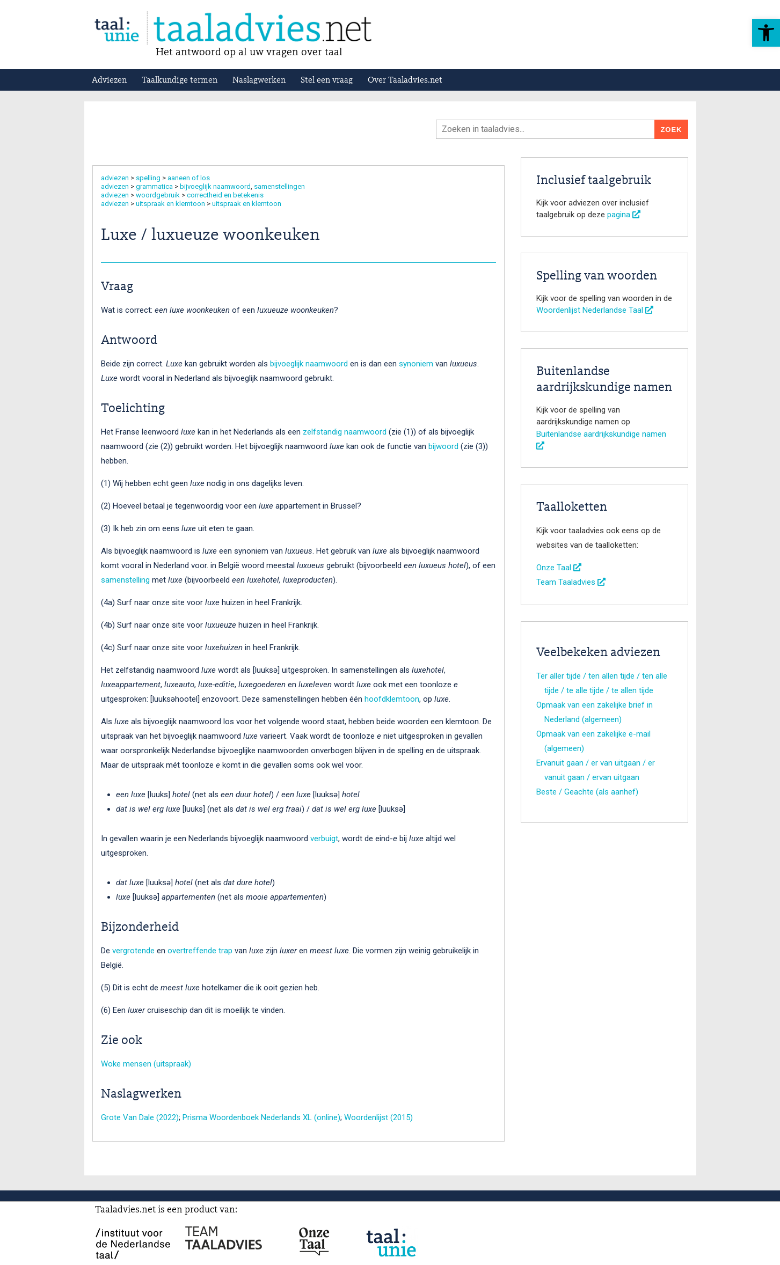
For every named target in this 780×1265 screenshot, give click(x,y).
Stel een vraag (327, 80)
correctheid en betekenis (225, 195)
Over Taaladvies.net (405, 80)
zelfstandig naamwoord (346, 432)
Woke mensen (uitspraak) (146, 1064)
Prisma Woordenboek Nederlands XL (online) (261, 1117)
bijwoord (444, 446)
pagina (623, 214)
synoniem (417, 364)
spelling (148, 178)
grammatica (154, 186)
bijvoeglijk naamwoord (215, 186)
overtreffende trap (199, 950)
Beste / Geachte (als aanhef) (587, 792)
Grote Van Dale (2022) (140, 1117)
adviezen (115, 178)
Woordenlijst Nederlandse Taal (594, 310)
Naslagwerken (259, 80)
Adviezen (109, 80)
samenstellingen (279, 186)
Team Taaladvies (571, 582)
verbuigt (324, 838)
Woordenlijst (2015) (378, 1117)
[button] (766, 33)
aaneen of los (188, 178)
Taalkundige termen (179, 80)
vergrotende (133, 950)
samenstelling (125, 580)
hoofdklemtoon (392, 699)
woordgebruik (158, 195)
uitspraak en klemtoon (170, 204)
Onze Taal (558, 567)
